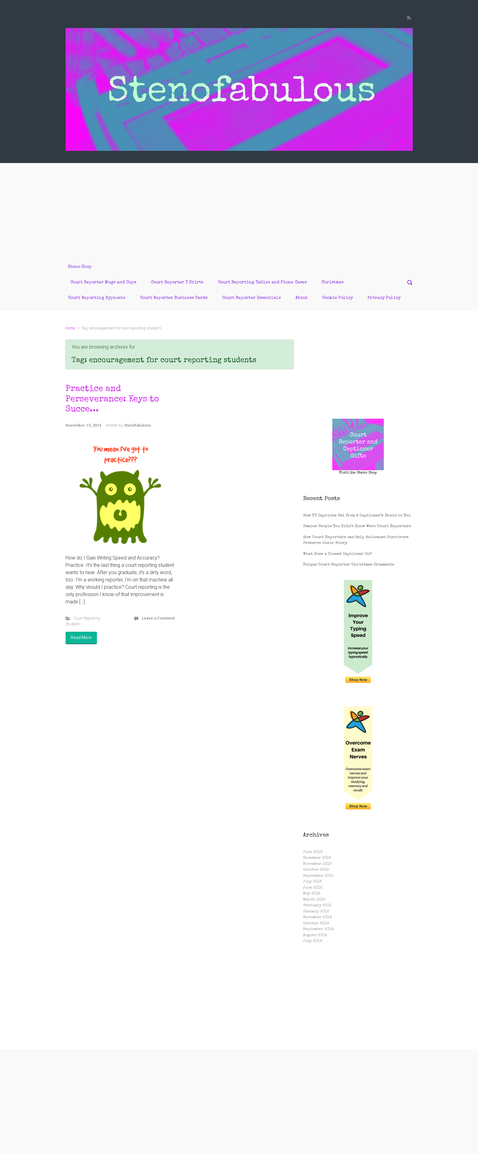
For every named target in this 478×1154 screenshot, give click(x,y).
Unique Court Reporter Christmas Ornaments (348, 565)
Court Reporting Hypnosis (96, 298)
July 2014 (312, 941)
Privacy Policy (384, 298)
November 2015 (317, 864)
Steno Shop (80, 267)
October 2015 (316, 870)
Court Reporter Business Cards (174, 298)
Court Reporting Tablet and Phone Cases (262, 282)
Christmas (332, 282)
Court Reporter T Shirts (177, 282)
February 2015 (317, 905)
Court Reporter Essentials (251, 298)
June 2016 (313, 852)
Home (70, 328)
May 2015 (311, 894)
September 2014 (318, 929)
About (301, 298)
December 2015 (317, 858)
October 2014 (316, 923)
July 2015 (312, 882)
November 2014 (317, 917)
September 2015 (318, 876)
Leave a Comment (158, 618)
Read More (81, 637)
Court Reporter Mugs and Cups (103, 282)
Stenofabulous (137, 425)
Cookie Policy (337, 298)
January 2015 (316, 912)
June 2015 (312, 888)
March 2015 (314, 900)
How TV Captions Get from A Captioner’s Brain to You (356, 516)
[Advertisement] (239, 208)
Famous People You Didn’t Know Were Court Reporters (357, 526)
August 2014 (315, 935)
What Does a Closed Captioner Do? (337, 554)
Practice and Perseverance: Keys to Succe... (112, 399)
